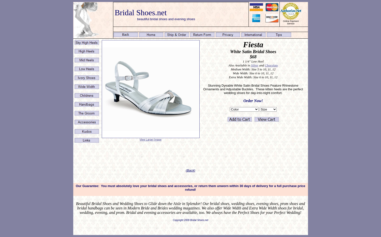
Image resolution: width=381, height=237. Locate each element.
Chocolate (271, 65)
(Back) (190, 170)
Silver (254, 65)
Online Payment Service (291, 22)
